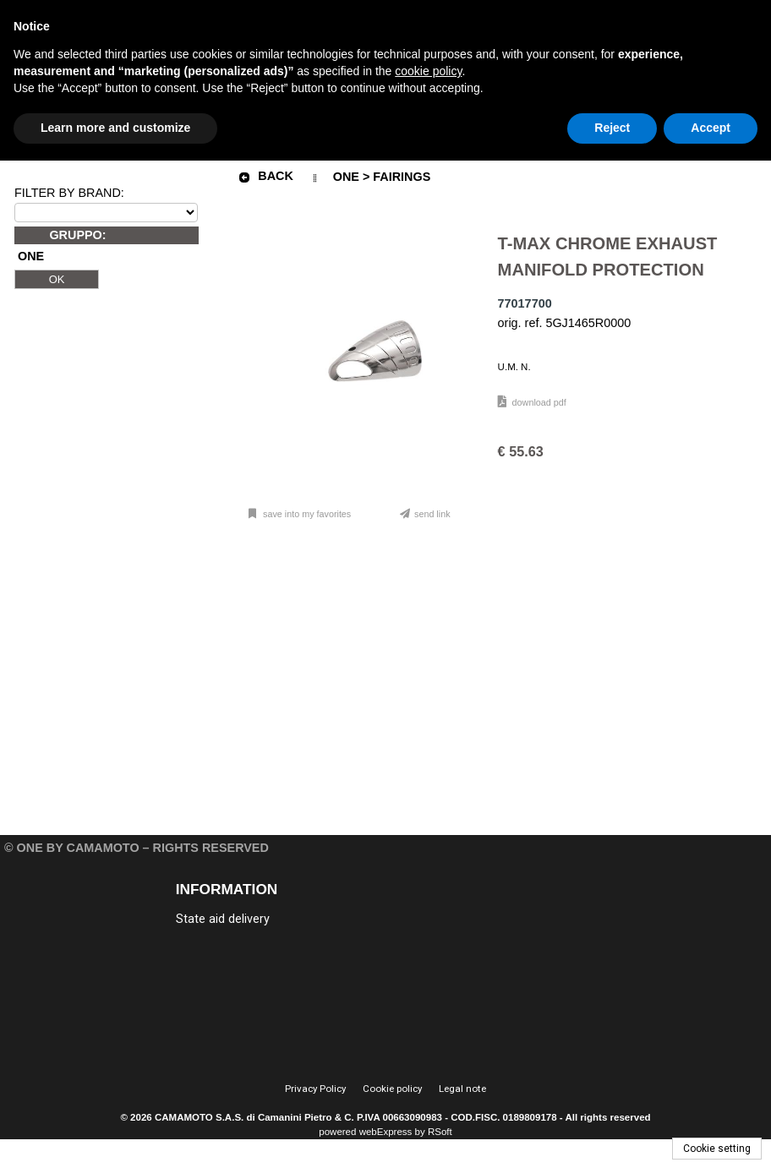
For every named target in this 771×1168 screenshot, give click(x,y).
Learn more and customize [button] (115, 127)
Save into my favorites (305, 514)
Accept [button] (710, 127)
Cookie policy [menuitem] (392, 1088)
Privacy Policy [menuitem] (315, 1088)
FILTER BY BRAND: (69, 192)
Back (265, 176)
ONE (31, 257)
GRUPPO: (77, 235)
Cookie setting (717, 1148)
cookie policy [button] (428, 71)
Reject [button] (612, 127)
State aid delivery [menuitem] (223, 919)
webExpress (386, 1132)
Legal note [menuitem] (462, 1088)
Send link (432, 514)
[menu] (264, 918)
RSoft (440, 1132)
